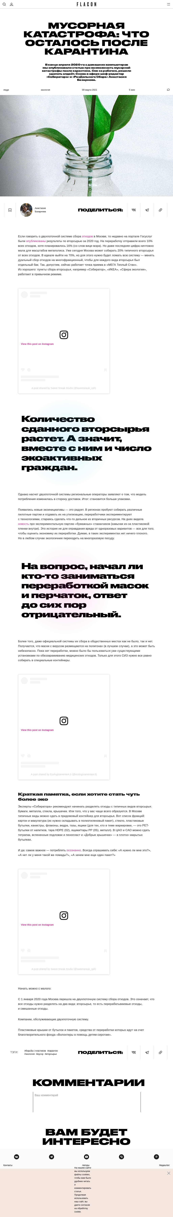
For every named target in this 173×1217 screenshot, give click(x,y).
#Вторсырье (51, 1054)
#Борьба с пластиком (35, 1050)
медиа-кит (164, 1165)
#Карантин (52, 1050)
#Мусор (39, 1054)
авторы (85, 1165)
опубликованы (36, 241)
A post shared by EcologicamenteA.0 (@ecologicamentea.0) (64, 774)
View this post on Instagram (37, 344)
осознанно (74, 850)
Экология (45, 90)
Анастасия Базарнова (40, 210)
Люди (6, 90)
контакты (7, 1165)
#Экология (29, 1054)
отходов (87, 236)
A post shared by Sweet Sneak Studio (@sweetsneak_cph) (64, 388)
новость (23, 524)
